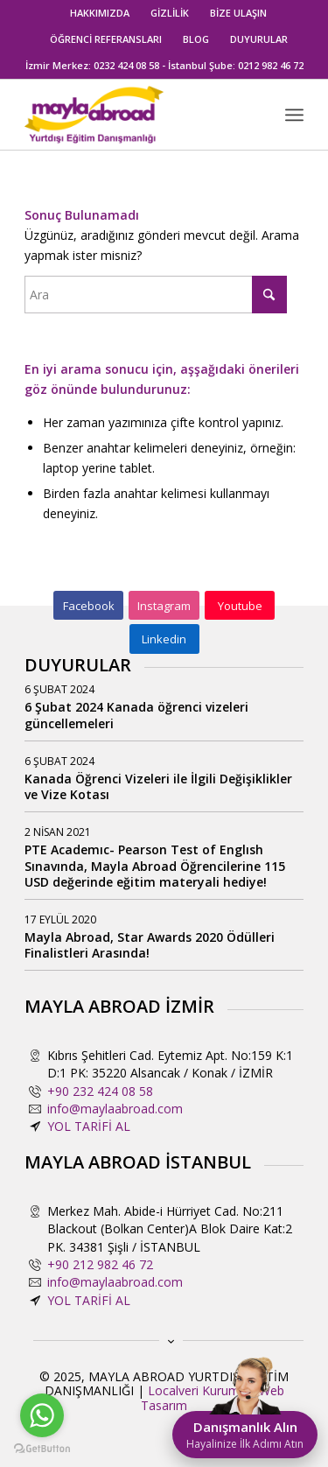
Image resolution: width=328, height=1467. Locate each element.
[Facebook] (88, 606)
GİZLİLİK (169, 12)
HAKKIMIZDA (99, 12)
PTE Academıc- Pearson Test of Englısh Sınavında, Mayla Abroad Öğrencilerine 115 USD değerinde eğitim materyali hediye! (154, 865)
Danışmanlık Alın (245, 1434)
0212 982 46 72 (271, 65)
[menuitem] (100, 13)
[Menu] (294, 115)
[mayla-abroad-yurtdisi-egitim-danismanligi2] (136, 115)
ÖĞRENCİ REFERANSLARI (106, 39)
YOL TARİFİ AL (88, 1126)
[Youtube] (240, 606)
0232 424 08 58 (126, 65)
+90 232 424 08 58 (100, 1091)
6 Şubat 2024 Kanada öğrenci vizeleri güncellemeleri (136, 714)
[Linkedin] (164, 639)
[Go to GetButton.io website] (42, 1449)
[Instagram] (164, 606)
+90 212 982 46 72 (100, 1264)
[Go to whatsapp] (42, 1415)
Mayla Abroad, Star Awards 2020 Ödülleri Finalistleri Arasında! (149, 945)
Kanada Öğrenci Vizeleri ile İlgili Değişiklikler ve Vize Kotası (158, 786)
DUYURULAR (259, 39)
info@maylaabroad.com (115, 1108)
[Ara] (155, 294)
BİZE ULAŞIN (238, 12)
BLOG (196, 39)
